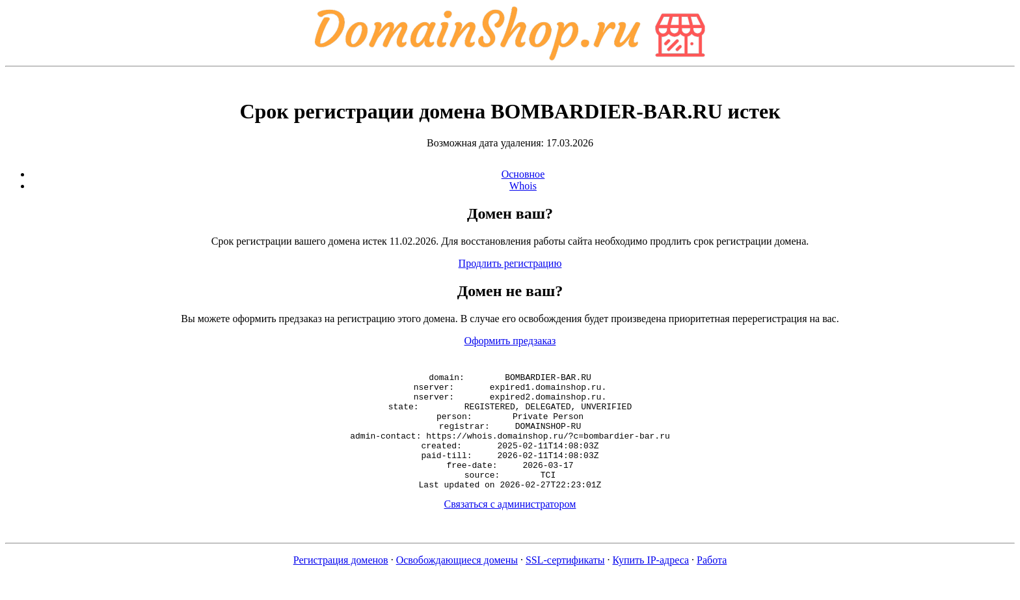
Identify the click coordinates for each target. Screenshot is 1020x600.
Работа (712, 583)
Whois (523, 185)
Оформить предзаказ (510, 340)
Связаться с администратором (510, 527)
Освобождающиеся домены (457, 583)
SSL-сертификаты (565, 583)
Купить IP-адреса (651, 583)
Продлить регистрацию (510, 263)
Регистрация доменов (340, 583)
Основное (523, 174)
